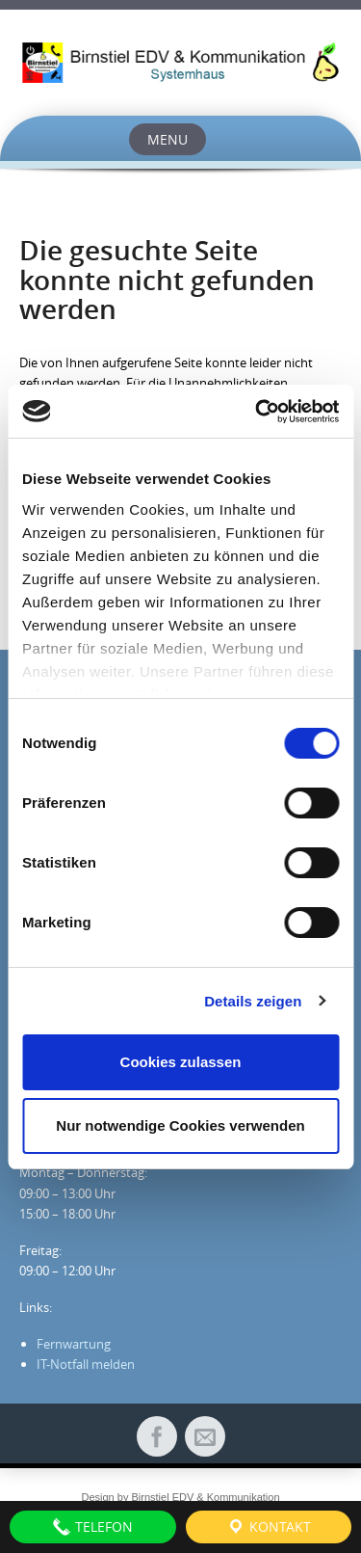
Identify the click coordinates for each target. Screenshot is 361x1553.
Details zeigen (252, 1001)
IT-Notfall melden (86, 1364)
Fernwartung (74, 1343)
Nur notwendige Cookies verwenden (180, 1125)
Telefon (92, 1527)
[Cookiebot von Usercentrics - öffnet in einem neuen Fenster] (257, 411)
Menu (167, 139)
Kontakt (268, 1527)
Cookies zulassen (181, 1062)
